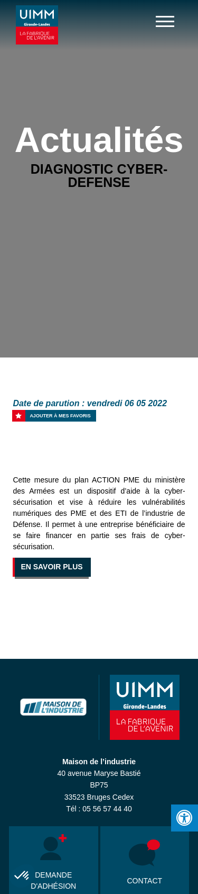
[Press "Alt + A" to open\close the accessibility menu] (184, 818)
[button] (22, 876)
